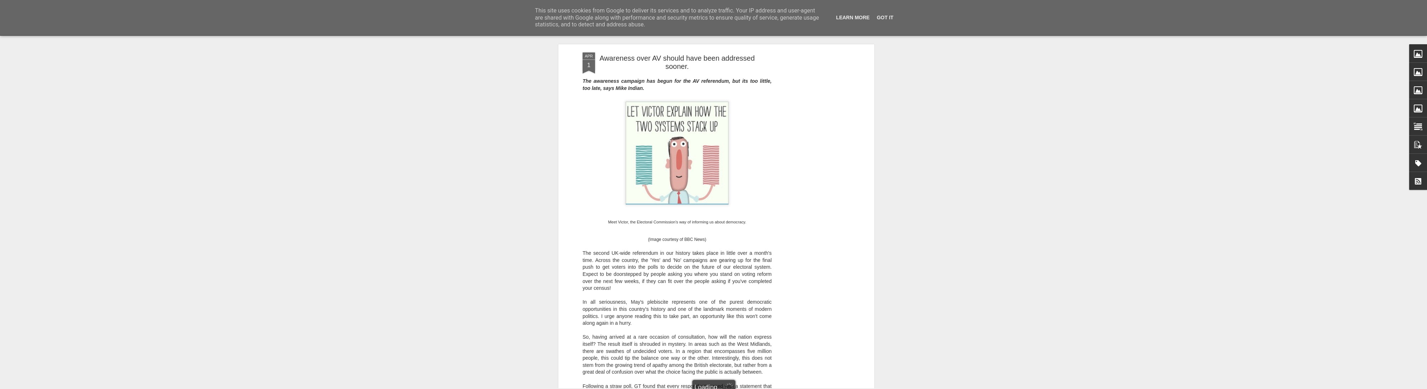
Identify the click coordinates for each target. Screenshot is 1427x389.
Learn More (853, 17)
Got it (885, 17)
